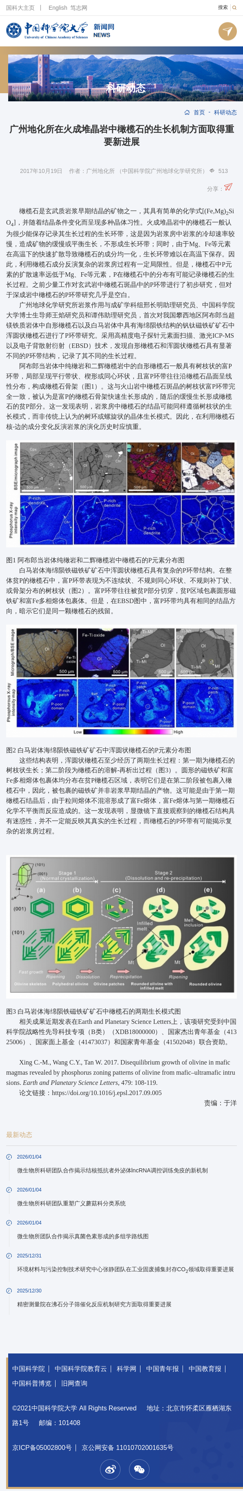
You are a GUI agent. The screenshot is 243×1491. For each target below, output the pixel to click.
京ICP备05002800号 (42, 1447)
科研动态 (125, 88)
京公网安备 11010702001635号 (128, 1447)
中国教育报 (205, 1368)
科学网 (126, 1368)
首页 (199, 112)
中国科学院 (28, 1368)
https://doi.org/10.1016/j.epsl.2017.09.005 (107, 1092)
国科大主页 (20, 7)
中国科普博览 (31, 1383)
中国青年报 (162, 1368)
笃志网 (78, 7)
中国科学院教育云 (81, 1368)
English (58, 7)
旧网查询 (74, 1383)
